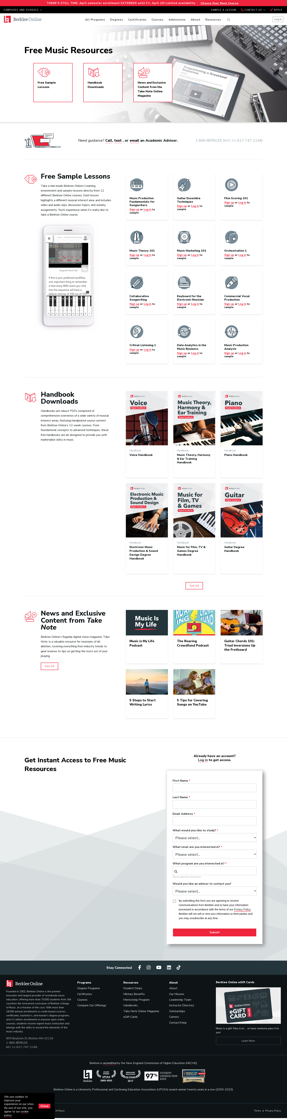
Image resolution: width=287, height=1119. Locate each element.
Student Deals (132, 988)
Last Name (180, 797)
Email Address (183, 814)
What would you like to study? (194, 830)
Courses (158, 20)
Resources (213, 20)
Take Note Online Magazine (141, 1011)
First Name (180, 781)
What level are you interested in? (196, 847)
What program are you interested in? (199, 864)
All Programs (95, 20)
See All (194, 586)
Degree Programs (88, 988)
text (118, 140)
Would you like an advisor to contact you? (202, 884)
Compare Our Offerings (91, 1005)
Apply (276, 9)
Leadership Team (180, 1000)
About (195, 20)
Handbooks (130, 1005)
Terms (257, 1110)
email (134, 140)
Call (108, 140)
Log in (203, 760)
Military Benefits (134, 994)
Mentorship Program (136, 1000)
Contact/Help (178, 1023)
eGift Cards (130, 1017)
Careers (174, 1017)
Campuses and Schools (23, 9)
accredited (109, 1063)
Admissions (177, 20)
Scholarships (177, 1011)
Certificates (137, 20)
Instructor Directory (181, 1005)
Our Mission (176, 994)
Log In (278, 19)
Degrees (116, 20)
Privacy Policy (273, 1110)
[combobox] (215, 870)
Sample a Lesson (223, 9)
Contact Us (253, 9)
